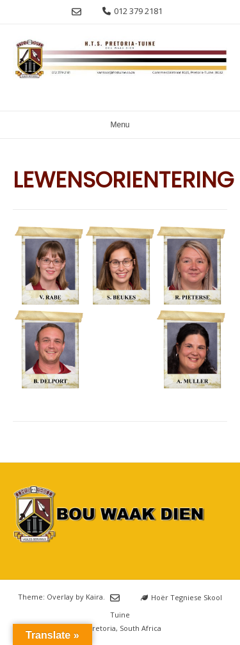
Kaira (94, 597)
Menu (119, 124)
